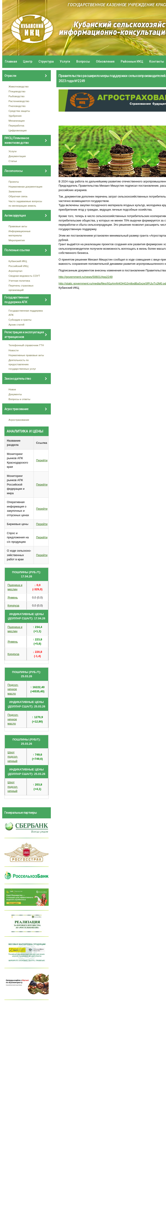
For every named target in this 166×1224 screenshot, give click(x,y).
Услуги (65, 61)
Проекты (14, 181)
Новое (12, 389)
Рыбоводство (17, 96)
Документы (15, 394)
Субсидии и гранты (20, 319)
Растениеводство (19, 101)
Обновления (105, 61)
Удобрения (15, 115)
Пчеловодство (17, 106)
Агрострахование (19, 419)
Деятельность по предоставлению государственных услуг (22, 364)
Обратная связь (18, 196)
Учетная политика (19, 280)
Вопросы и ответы (19, 399)
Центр (27, 61)
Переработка (16, 125)
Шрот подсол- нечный (13, 757)
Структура (46, 61)
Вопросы (83, 61)
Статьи (13, 161)
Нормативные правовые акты (26, 355)
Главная (11, 61)
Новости (14, 350)
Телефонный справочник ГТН (26, 345)
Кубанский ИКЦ (18, 261)
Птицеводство (17, 91)
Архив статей (17, 324)
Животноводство (19, 86)
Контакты (156, 61)
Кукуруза (13, 605)
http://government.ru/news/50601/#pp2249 (86, 276)
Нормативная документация (25, 186)
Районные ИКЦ (132, 61)
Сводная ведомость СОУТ (24, 275)
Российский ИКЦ (19, 266)
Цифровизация (18, 130)
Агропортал (16, 270)
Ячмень (13, 597)
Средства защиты (19, 110)
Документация (17, 156)
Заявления (15, 191)
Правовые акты (18, 226)
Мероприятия (17, 240)
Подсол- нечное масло (13, 689)
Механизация (17, 120)
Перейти (42, 460)
